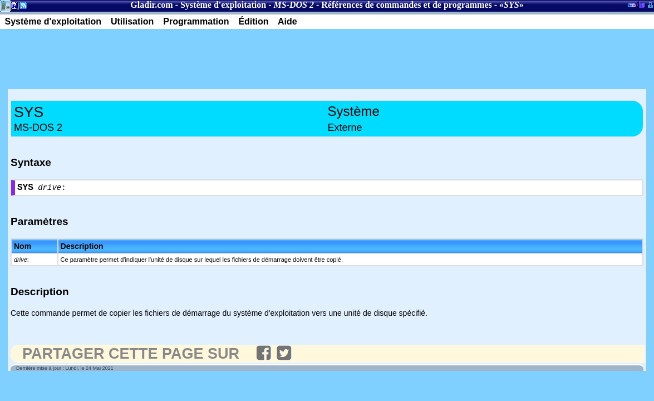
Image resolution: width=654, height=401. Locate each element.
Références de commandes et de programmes (406, 4)
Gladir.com (151, 4)
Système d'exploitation (223, 4)
